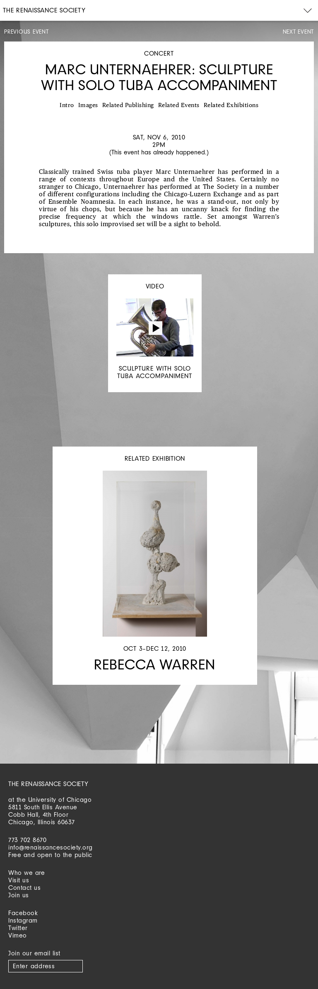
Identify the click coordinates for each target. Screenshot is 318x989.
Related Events (179, 105)
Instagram (23, 920)
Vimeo (17, 935)
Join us (18, 895)
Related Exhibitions (231, 105)
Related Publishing (128, 105)
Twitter (18, 928)
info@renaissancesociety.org (50, 847)
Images (88, 105)
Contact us (24, 887)
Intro (67, 105)
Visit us (18, 880)
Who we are (26, 873)
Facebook (23, 913)
